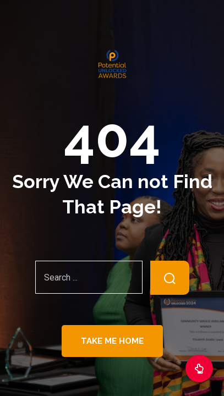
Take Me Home (112, 341)
